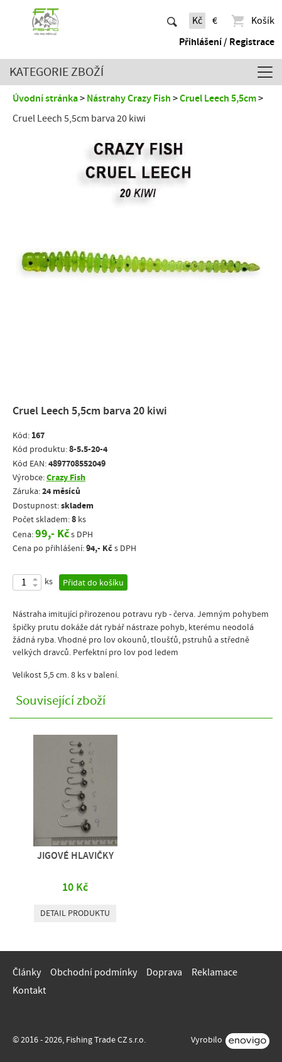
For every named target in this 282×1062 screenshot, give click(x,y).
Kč (197, 20)
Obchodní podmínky (93, 972)
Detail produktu (75, 913)
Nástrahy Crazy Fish (129, 98)
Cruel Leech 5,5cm (218, 98)
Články (27, 972)
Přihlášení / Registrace (226, 42)
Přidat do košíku (93, 583)
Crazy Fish (65, 477)
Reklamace (214, 972)
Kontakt (29, 990)
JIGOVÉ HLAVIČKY (75, 855)
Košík (252, 20)
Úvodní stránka (45, 98)
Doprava (164, 972)
